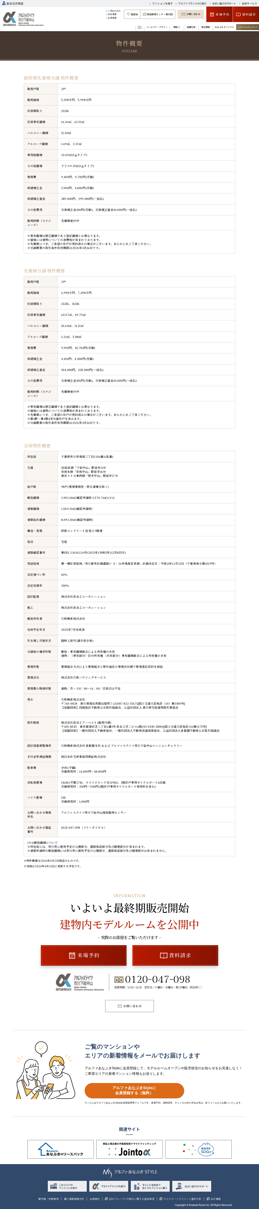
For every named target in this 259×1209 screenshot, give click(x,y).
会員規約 (95, 1198)
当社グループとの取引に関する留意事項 (131, 1198)
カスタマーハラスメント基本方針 (182, 1198)
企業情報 (112, 17)
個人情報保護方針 (74, 1198)
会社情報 (216, 1198)
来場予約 (223, 14)
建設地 (134, 14)
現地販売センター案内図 (160, 14)
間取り (177, 27)
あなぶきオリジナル (224, 27)
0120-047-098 (158, 980)
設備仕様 (191, 27)
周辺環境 (205, 27)
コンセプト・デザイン (156, 27)
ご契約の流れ (114, 10)
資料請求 (249, 14)
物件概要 (112, 14)
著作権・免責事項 (48, 1198)
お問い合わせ (193, 14)
